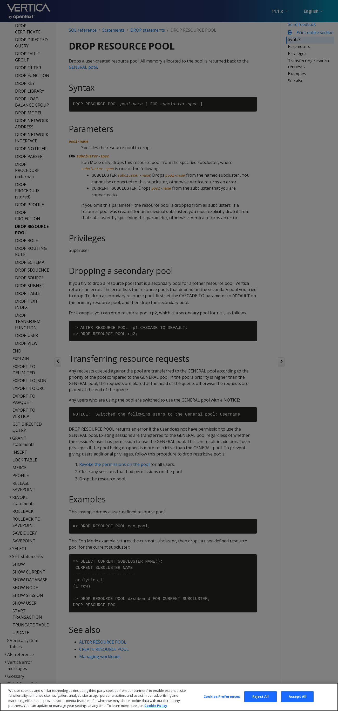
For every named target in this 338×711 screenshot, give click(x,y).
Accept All (297, 702)
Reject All (260, 702)
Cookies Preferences (222, 702)
